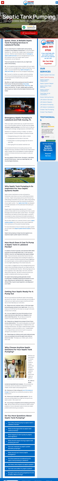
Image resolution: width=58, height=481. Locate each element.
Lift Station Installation (47, 107)
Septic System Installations (44, 90)
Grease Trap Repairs (46, 112)
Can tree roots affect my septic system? (20, 469)
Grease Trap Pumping (47, 109)
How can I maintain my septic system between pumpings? (19, 447)
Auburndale (26, 84)
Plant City (27, 85)
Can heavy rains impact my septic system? (21, 464)
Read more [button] (44, 134)
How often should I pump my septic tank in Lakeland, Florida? (20, 423)
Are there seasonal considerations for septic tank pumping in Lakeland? (19, 459)
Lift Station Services (46, 99)
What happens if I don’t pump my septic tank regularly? (20, 435)
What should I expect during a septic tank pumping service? (20, 441)
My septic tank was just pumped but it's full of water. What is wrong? (21, 474)
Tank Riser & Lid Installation (45, 94)
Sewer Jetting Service (47, 97)
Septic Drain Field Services (45, 86)
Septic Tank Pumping (47, 77)
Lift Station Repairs (46, 102)
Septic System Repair (46, 83)
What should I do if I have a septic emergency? (18, 453)
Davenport (7, 85)
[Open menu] (57, 2)
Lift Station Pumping (46, 104)
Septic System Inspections (44, 80)
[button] (28, 33)
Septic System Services (47, 75)
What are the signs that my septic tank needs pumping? (19, 429)
